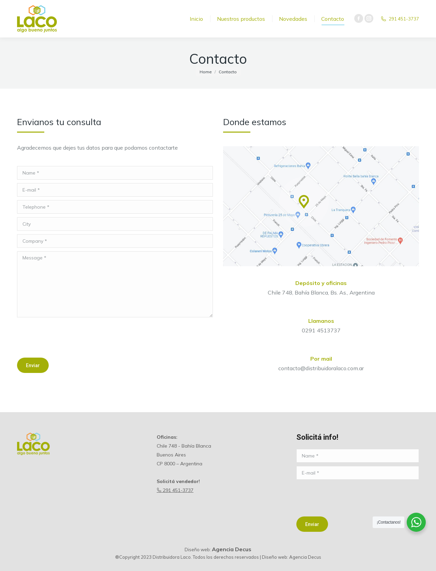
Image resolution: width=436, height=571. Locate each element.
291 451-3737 (175, 490)
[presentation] (69, 337)
